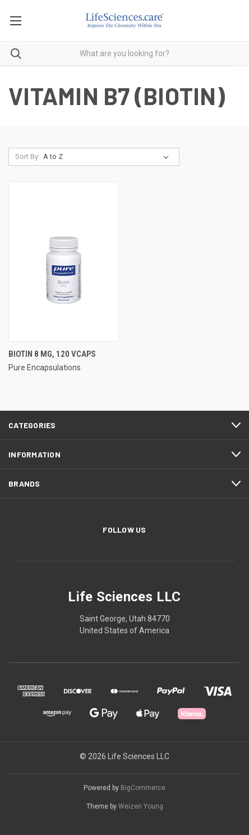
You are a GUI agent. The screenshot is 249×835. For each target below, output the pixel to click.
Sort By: (27, 156)
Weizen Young (140, 806)
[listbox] (108, 156)
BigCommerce (143, 788)
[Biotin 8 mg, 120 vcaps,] (64, 261)
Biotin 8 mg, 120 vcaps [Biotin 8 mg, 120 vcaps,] (52, 354)
